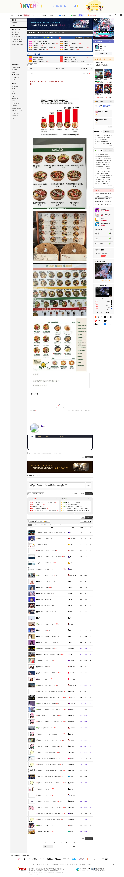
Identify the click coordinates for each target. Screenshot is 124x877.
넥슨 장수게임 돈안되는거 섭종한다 (48, 801)
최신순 (38, 475)
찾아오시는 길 (82, 864)
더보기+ (57, 498)
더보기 (48, 431)
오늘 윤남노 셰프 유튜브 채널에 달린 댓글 (49, 654)
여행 (13, 96)
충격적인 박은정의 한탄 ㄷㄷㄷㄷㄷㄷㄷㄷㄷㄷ (51, 569)
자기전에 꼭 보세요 (44, 538)
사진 (74, 524)
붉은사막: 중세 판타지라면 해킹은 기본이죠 (50, 813)
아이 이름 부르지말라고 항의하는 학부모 (49, 740)
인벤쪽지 (42, 431)
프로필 (39, 436)
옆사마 (71, 654)
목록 (84, 73)
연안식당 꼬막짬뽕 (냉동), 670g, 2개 (102, 198)
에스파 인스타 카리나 (45, 593)
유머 (50, 524)
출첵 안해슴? (43, 666)
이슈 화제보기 (88, 37)
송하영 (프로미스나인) (45, 581)
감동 (84, 524)
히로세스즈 (72, 795)
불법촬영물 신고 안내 (73, 864)
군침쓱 (71, 544)
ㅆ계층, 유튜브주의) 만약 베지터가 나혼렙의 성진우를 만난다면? (55, 709)
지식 (69, 524)
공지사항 (89, 864)
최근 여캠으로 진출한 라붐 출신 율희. (48, 746)
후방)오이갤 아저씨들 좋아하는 (47, 703)
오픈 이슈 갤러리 (16, 67)
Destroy (72, 556)
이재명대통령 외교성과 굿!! (46, 563)
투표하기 (103, 256)
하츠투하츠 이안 (43, 587)
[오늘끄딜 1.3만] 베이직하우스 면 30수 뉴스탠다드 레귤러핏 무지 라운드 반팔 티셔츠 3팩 (103, 193)
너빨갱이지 (72, 624)
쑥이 (30, 68)
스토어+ (110, 59)
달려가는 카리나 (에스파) (45, 611)
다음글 (34, 493)
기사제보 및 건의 (16, 36)
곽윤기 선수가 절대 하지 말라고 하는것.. (49, 819)
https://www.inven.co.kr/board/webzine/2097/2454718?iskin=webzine (47, 453)
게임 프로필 (62, 436)
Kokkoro (72, 709)
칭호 (54, 436)
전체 (30, 524)
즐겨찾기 (47, 521)
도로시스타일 (73, 575)
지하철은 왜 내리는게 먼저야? (47, 550)
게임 (65, 524)
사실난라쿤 (72, 666)
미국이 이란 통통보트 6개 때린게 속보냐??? (50, 556)
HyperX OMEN (15, 103)
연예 (43, 524)
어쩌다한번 (72, 673)
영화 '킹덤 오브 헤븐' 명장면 (46, 685)
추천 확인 (87, 410)
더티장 (71, 532)
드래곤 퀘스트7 (15, 115)
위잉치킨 (72, 648)
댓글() (88, 73)
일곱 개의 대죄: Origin (17, 108)
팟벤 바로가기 (15, 86)
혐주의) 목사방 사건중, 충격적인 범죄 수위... (50, 782)
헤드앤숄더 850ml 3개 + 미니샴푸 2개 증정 (103, 201)
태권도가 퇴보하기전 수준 (46, 648)
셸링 (71, 569)
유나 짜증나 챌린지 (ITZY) (46, 605)
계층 (79, 524)
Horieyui (72, 550)
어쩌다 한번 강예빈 (44, 679)
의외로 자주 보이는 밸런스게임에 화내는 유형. (50, 721)
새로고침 (90, 475)
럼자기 (71, 813)
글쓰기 (88, 517)
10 (71, 842)
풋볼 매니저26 (15, 118)
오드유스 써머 (43, 618)
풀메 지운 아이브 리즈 (45, 599)
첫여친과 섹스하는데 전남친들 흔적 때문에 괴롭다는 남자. (53, 734)
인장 (32, 436)
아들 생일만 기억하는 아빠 (46, 575)
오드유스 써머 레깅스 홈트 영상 (47, 636)
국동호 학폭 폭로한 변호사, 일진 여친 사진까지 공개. (52, 807)
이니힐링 (45, 431)
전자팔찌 (72, 715)
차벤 (13, 91)
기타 (89, 524)
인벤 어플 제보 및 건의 (17, 39)
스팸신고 (82, 410)
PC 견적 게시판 (15, 77)
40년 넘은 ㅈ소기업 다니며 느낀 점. (48, 715)
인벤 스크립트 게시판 (17, 41)
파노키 (71, 831)
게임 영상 (14, 100)
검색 (74, 846)
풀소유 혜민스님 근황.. (45, 789)
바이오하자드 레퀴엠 (16, 113)
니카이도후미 (73, 538)
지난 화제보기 (79, 37)
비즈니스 (40, 864)
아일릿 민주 (42, 630)
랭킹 (47, 436)
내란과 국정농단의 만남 (45, 660)
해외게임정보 (15, 98)
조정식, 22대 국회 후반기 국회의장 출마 (49, 776)
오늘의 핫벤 (14, 69)
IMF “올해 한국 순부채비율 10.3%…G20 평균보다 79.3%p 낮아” (55, 697)
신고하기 (77, 410)
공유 (69, 410)
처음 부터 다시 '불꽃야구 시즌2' (47, 758)
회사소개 (34, 864)
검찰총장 (72, 801)
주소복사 (30, 453)
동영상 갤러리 (15, 34)
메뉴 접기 (85, 436)
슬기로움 (72, 691)
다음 (74, 842)
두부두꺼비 (72, 758)
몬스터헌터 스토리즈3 (17, 110)
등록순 (34, 475)
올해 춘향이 (42, 544)
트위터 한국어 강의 (44, 825)
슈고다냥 (72, 776)
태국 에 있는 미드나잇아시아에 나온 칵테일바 (50, 532)
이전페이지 (75, 493)
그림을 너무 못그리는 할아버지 (47, 624)
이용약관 (46, 864)
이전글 (40, 493)
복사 (35, 64)
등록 (88, 485)
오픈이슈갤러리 (89, 64)
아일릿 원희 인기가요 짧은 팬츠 (47, 642)
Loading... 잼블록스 (44, 795)
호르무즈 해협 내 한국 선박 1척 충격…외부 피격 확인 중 (53, 770)
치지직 (13, 88)
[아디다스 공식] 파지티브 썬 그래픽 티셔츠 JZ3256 (103, 204)
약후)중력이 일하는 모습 (45, 727)
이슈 (36, 524)
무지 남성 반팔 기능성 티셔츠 (101, 196)
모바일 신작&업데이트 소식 (18, 44)
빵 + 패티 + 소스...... (44, 831)
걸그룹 (13, 93)
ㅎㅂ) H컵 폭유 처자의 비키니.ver (47, 752)
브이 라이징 (14, 105)
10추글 (40, 521)
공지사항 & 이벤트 (16, 32)
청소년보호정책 (63, 864)
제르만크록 (72, 697)
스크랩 (72, 410)
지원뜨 (71, 563)
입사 (71, 581)
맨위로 (82, 493)
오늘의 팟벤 (14, 72)
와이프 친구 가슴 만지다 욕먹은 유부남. (49, 764)
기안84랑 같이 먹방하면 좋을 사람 (48, 673)
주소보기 (30, 64)
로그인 (110, 15)
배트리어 (72, 825)
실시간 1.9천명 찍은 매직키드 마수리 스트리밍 (50, 691)
